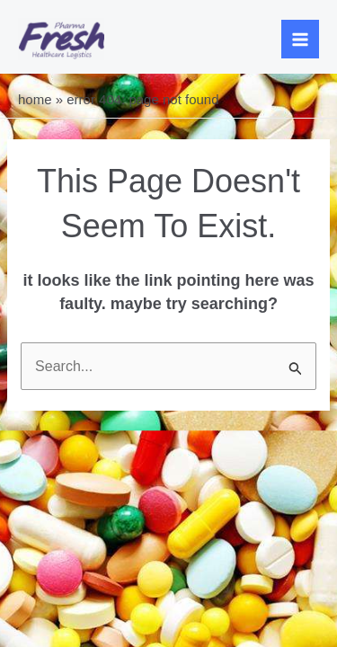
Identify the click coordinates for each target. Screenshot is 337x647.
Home (35, 99)
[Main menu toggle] (300, 39)
